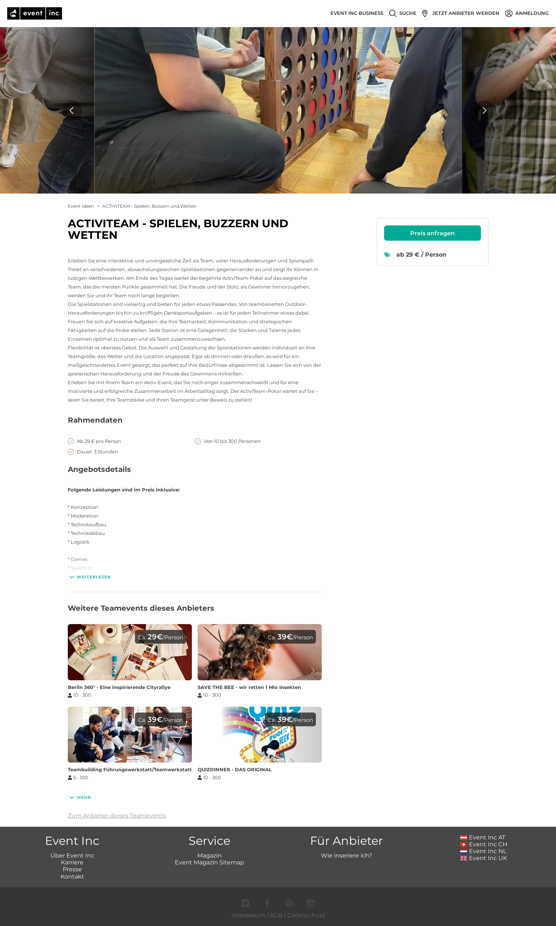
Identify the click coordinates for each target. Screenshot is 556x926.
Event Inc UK (483, 858)
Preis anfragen (432, 233)
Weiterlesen (89, 577)
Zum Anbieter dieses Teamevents (117, 815)
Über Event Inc (72, 855)
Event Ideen (81, 206)
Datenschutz (306, 915)
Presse (72, 869)
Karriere (72, 862)
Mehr (79, 797)
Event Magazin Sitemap (209, 862)
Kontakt (72, 876)
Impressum (248, 915)
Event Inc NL (483, 851)
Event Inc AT (482, 837)
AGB (276, 915)
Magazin (209, 855)
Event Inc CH (483, 844)
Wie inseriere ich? (346, 855)
